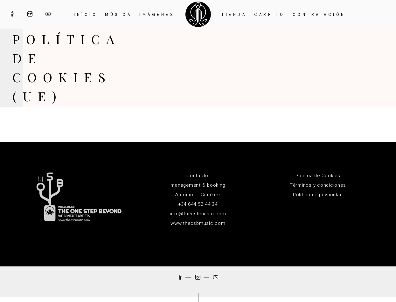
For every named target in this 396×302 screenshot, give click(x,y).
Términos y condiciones (318, 185)
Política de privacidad (318, 194)
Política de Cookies (317, 175)
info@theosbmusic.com (198, 213)
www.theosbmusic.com (197, 223)
